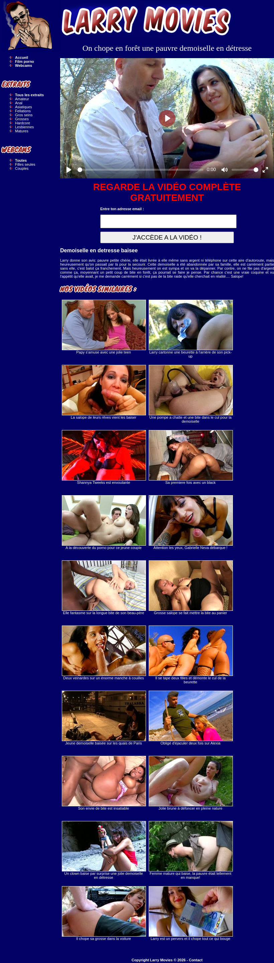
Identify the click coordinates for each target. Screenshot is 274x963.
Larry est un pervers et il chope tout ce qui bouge (190, 913)
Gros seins (24, 115)
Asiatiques (23, 107)
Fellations (23, 111)
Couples (21, 168)
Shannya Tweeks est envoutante (103, 457)
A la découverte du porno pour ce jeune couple (103, 522)
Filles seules (25, 164)
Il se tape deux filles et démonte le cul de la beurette (190, 655)
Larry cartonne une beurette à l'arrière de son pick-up (190, 329)
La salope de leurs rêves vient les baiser (103, 392)
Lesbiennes (24, 127)
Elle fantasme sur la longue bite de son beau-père (103, 587)
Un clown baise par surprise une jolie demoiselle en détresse (103, 850)
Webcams (23, 65)
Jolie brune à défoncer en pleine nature (190, 783)
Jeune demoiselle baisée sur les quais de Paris (103, 718)
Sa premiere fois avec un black (190, 457)
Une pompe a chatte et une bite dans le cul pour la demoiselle (190, 394)
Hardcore (22, 123)
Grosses (22, 119)
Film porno (24, 61)
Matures (21, 131)
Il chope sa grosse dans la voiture (103, 913)
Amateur (22, 99)
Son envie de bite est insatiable (103, 783)
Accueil (21, 57)
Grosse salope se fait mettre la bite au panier (190, 587)
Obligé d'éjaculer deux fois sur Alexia (190, 718)
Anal (18, 103)
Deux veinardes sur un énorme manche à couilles (103, 653)
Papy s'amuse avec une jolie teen (103, 327)
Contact (195, 960)
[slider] (140, 169)
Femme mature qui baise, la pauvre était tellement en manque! (190, 850)
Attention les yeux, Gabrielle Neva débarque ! (190, 522)
